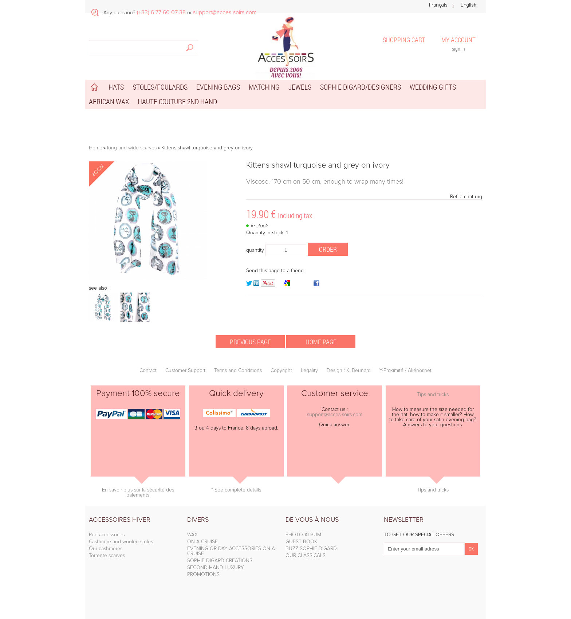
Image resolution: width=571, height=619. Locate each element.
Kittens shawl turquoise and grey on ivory (318, 165)
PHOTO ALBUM (303, 534)
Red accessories (107, 534)
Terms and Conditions (238, 370)
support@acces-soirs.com (334, 414)
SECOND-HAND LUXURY (215, 567)
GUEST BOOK (301, 541)
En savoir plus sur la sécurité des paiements (138, 492)
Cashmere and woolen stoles (121, 541)
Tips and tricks (433, 394)
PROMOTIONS (203, 574)
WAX (192, 534)
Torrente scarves (107, 555)
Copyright (281, 370)
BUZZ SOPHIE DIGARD (311, 548)
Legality (309, 370)
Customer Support (185, 370)
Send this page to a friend (275, 270)
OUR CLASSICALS (306, 555)
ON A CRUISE (202, 541)
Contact (148, 370)
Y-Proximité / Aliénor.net (405, 370)
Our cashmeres (105, 548)
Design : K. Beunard (349, 370)
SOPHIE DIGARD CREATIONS (219, 560)
